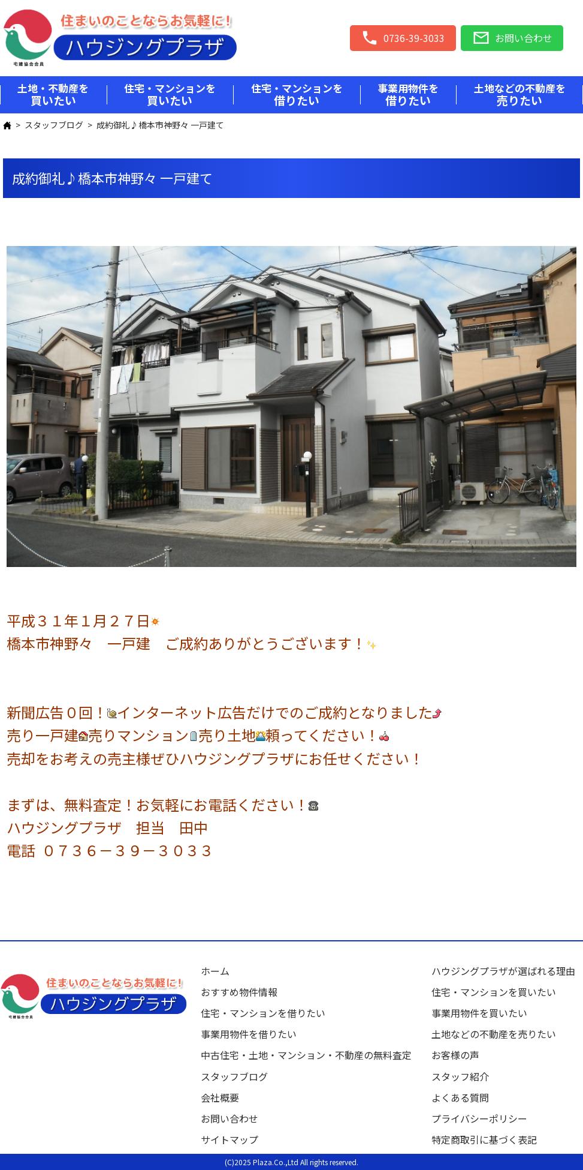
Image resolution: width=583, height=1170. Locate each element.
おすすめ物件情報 (239, 992)
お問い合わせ (229, 1118)
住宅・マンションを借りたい (263, 1013)
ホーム (215, 971)
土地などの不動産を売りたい (493, 1034)
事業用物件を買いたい (479, 1013)
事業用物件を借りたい (249, 1034)
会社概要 (220, 1097)
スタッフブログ (54, 125)
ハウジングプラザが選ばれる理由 (503, 971)
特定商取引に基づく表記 (484, 1139)
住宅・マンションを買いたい (493, 992)
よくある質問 (460, 1097)
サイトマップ (229, 1139)
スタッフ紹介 (460, 1076)
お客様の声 (455, 1055)
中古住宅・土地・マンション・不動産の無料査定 (311, 1055)
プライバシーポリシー (479, 1118)
